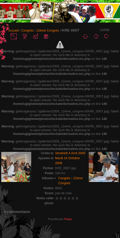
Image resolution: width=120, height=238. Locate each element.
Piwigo (68, 218)
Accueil (13, 30)
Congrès (28, 30)
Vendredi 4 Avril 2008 (70, 153)
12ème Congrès (47, 30)
